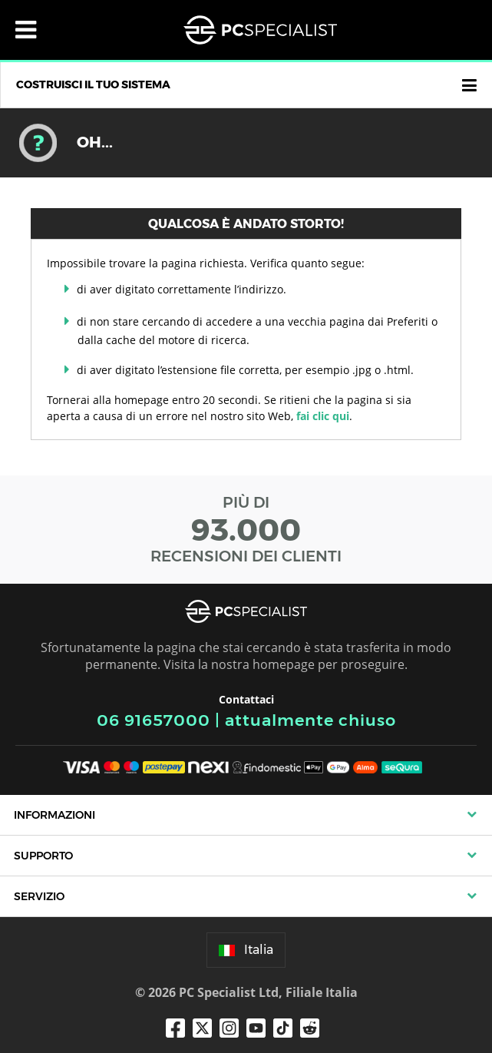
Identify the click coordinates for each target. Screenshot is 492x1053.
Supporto (43, 856)
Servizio (39, 896)
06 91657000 (153, 720)
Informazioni (54, 815)
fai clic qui (322, 416)
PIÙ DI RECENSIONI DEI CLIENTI (246, 529)
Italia (246, 949)
